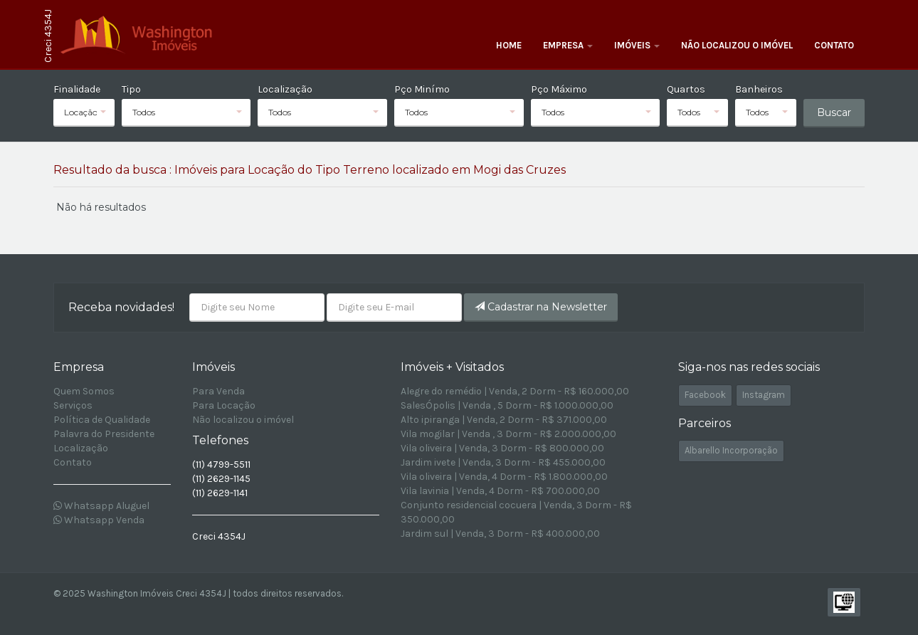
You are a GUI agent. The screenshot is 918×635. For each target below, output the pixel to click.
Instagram (763, 394)
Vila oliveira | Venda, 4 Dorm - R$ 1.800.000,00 (504, 477)
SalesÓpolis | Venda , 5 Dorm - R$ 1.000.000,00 (507, 405)
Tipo (131, 89)
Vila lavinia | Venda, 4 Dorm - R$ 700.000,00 (500, 491)
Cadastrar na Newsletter (541, 306)
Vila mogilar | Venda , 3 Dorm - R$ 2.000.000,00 (508, 434)
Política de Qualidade (101, 420)
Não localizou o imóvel (737, 45)
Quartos (686, 89)
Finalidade (76, 89)
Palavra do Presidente (103, 434)
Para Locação (223, 405)
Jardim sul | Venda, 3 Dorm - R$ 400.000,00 (500, 534)
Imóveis (637, 45)
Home (509, 45)
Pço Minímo (422, 89)
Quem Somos (84, 391)
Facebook (705, 394)
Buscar (834, 112)
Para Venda (218, 391)
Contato (834, 45)
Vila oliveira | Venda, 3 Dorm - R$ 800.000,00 (502, 448)
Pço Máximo (559, 89)
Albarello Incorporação (731, 450)
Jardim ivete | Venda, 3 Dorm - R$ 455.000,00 (503, 462)
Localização (285, 89)
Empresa (568, 45)
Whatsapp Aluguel (101, 506)
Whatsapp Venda (98, 520)
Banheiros (759, 89)
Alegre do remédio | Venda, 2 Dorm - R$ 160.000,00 (515, 391)
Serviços (73, 405)
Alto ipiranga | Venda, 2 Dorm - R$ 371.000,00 (504, 420)
